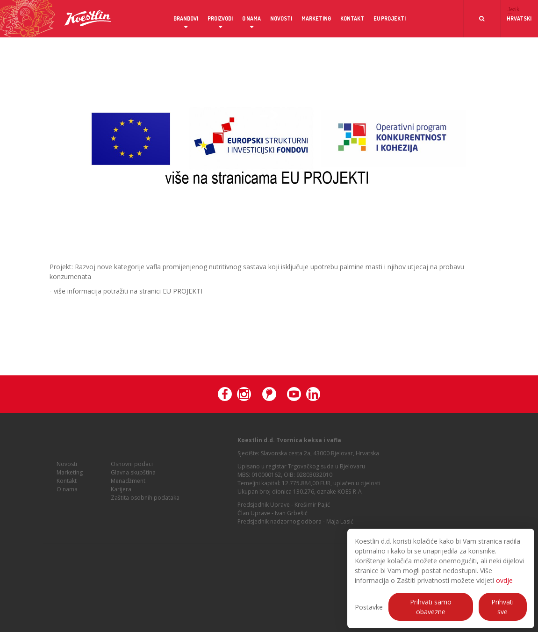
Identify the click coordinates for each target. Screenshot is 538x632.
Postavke (369, 607)
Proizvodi (220, 18)
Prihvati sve (502, 606)
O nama (251, 18)
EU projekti (389, 18)
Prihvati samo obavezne (431, 606)
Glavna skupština (133, 474)
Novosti (281, 18)
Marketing (316, 18)
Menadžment (128, 483)
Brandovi (185, 18)
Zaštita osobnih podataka (145, 499)
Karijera (121, 491)
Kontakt (352, 18)
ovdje (504, 580)
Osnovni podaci (132, 466)
